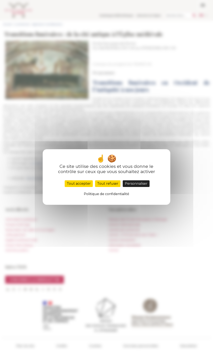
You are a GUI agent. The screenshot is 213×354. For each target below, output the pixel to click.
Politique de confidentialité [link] (106, 194)
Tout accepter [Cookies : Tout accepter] (79, 184)
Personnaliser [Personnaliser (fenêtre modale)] (136, 184)
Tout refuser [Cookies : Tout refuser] (107, 184)
